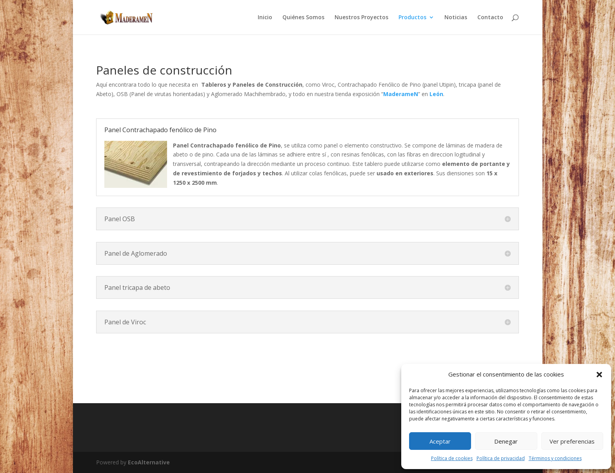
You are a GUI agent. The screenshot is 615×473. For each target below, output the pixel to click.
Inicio (265, 18)
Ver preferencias (572, 441)
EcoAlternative (149, 462)
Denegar (506, 441)
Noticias (455, 18)
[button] (599, 374)
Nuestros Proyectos (361, 18)
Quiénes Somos (303, 18)
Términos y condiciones (555, 458)
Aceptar (440, 441)
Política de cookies (452, 458)
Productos (412, 18)
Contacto (490, 18)
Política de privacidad (501, 458)
